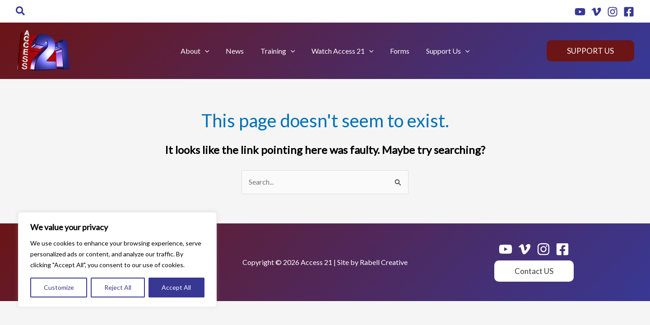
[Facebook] (628, 11)
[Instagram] (612, 11)
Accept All (176, 287)
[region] (117, 259)
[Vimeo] (596, 11)
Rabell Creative (384, 262)
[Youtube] (580, 11)
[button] (21, 11)
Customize (59, 287)
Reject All (117, 287)
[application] (209, 51)
